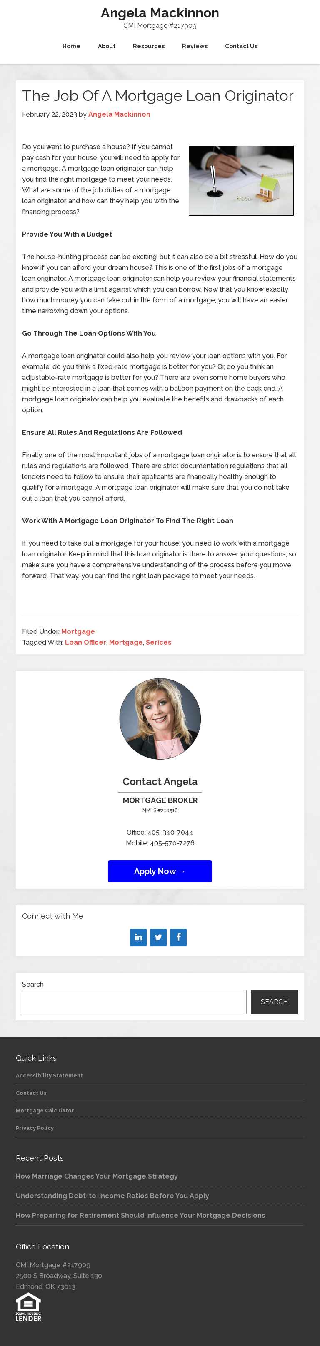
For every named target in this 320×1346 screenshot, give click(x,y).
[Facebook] (178, 937)
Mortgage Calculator (45, 1110)
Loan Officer (85, 642)
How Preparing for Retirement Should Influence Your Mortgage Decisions (140, 1215)
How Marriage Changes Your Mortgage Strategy (97, 1176)
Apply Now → (160, 871)
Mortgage (78, 632)
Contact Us (31, 1093)
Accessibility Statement (49, 1075)
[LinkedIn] (138, 937)
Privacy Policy (35, 1128)
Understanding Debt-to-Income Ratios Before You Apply (112, 1196)
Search (33, 984)
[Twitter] (158, 937)
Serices (159, 642)
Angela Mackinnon (160, 12)
